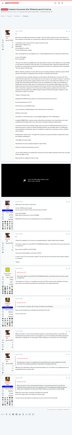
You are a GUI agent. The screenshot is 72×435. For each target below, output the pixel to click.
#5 (69, 299)
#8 (69, 378)
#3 (69, 234)
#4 (69, 268)
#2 (69, 201)
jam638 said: (20, 272)
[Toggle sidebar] (66, 3)
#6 (69, 331)
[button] (3, 3)
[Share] (66, 31)
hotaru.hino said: (21, 358)
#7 (69, 354)
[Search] (69, 3)
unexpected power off (46, 11)
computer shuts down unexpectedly (29, 11)
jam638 (4, 11)
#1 (69, 31)
